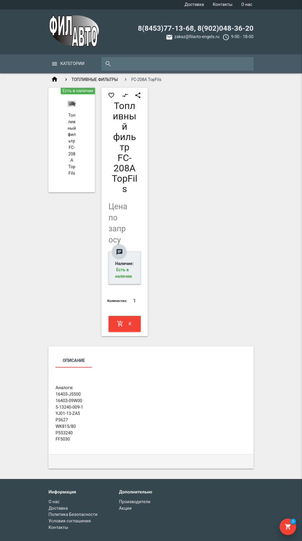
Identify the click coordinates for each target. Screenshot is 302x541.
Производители (134, 501)
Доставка (194, 4)
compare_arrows (125, 95)
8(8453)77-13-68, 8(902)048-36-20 (195, 28)
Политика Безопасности (72, 514)
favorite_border (111, 95)
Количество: (117, 301)
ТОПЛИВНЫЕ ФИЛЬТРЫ (95, 79)
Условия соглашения (69, 521)
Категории (72, 63)
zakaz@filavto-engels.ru (196, 36)
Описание (74, 360)
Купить (124, 324)
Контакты (222, 4)
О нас (246, 4)
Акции (125, 508)
